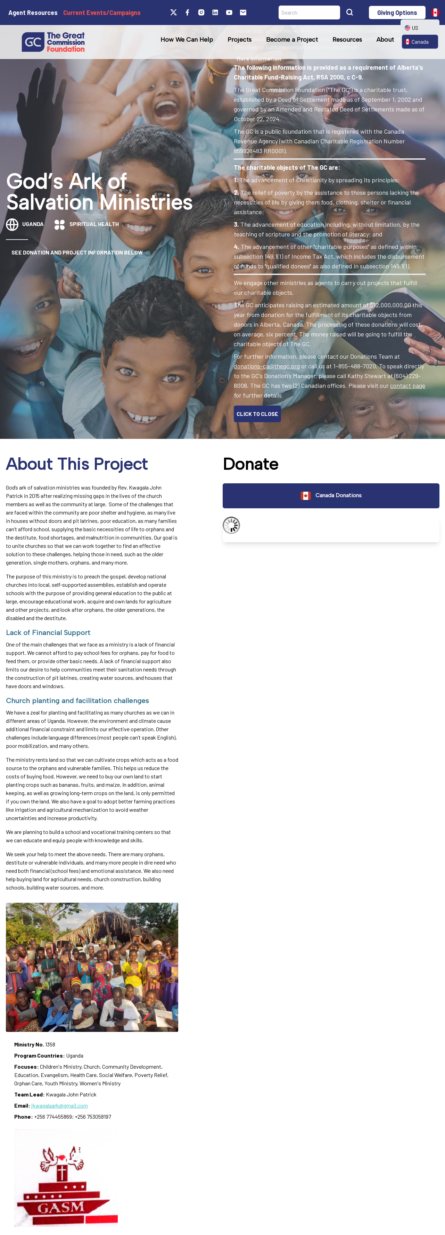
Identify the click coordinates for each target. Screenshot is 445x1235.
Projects (240, 39)
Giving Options (397, 12)
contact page (407, 385)
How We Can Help (186, 39)
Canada (417, 41)
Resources (347, 39)
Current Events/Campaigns (102, 12)
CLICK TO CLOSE (257, 413)
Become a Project (292, 39)
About (385, 39)
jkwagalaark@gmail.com (59, 1105)
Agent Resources (33, 12)
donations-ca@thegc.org (267, 366)
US (411, 27)
